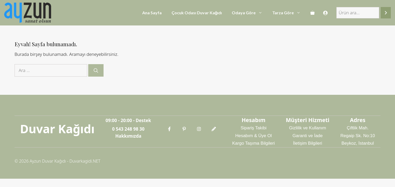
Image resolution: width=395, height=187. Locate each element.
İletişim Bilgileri (307, 143)
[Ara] (386, 13)
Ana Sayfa (152, 12)
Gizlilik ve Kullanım (307, 127)
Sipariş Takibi (254, 127)
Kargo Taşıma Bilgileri (253, 143)
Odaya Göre (249, 12)
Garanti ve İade (307, 135)
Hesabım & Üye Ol (253, 135)
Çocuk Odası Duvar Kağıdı (197, 12)
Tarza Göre (288, 12)
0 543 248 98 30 (128, 129)
